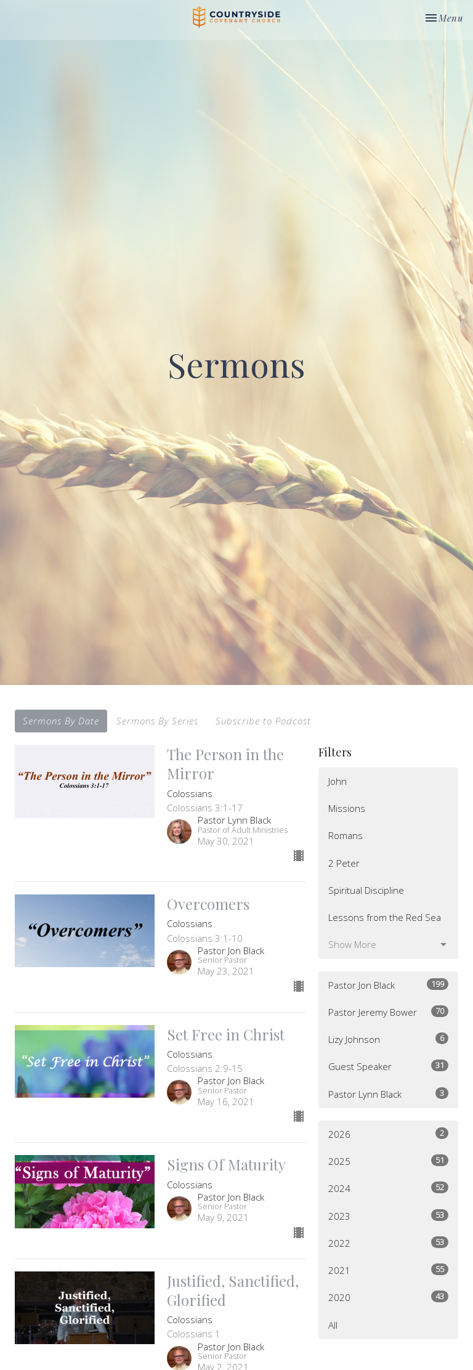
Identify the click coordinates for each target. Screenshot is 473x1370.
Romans (345, 835)
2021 (388, 1269)
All (333, 1325)
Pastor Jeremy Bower (388, 1011)
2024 (388, 1188)
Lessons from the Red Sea (384, 917)
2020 (388, 1297)
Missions (346, 808)
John (337, 781)
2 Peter (344, 863)
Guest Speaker (388, 1066)
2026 (388, 1133)
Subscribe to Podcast (263, 721)
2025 (388, 1160)
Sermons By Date (61, 721)
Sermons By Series (157, 721)
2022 (388, 1242)
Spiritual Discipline (366, 890)
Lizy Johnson (388, 1038)
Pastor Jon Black (388, 984)
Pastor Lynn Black (388, 1093)
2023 (388, 1215)
